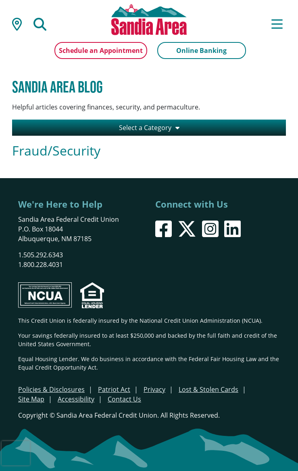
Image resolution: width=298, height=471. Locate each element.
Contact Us (124, 399)
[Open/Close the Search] (40, 23)
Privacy (154, 389)
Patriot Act (114, 389)
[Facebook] (163, 228)
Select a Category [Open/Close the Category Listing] (145, 127)
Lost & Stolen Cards (208, 389)
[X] (186, 228)
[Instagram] (210, 228)
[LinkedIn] (232, 228)
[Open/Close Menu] (277, 23)
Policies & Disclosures (51, 389)
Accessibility (76, 399)
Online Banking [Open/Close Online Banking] (201, 50)
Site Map (31, 399)
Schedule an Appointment (101, 50)
